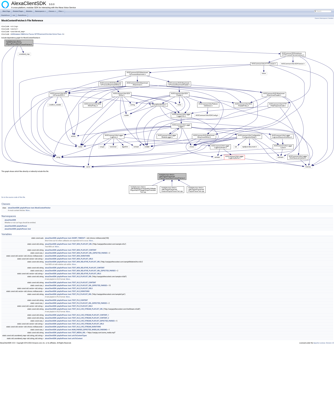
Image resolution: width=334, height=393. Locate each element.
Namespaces (40, 11)
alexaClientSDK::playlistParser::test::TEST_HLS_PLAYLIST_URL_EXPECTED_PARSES (76, 285)
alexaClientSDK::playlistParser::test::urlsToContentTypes (66, 335)
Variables (330, 18)
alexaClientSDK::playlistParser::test (18, 229)
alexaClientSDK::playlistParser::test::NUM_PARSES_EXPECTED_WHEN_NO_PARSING (76, 330)
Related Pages (18, 11)
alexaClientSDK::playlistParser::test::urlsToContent (63, 338)
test (14, 15)
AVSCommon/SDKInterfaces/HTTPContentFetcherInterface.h (37, 34)
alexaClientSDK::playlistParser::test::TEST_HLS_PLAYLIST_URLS (69, 288)
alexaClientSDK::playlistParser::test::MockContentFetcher (29, 208)
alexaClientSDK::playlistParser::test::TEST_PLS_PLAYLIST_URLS (68, 306)
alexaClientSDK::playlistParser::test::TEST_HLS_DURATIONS (67, 291)
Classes (52, 11)
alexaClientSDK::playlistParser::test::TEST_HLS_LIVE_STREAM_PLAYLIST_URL (74, 309)
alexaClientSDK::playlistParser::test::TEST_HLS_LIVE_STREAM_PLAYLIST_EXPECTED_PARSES (80, 321)
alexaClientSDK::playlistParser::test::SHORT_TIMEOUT (65, 238)
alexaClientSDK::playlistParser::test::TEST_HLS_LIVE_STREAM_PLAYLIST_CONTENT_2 (77, 318)
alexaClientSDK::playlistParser (16, 226)
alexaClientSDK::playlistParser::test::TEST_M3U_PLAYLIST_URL (68, 244)
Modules (29, 11)
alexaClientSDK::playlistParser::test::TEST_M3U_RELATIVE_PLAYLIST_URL (72, 262)
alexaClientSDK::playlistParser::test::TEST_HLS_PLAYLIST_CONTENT (70, 282)
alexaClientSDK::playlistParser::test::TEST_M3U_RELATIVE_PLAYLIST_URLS (73, 274)
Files (61, 11)
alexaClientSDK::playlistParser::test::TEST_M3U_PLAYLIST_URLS (69, 259)
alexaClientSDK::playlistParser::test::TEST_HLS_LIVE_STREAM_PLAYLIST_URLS (74, 324)
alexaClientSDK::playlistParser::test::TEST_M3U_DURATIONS (67, 256)
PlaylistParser (5, 15)
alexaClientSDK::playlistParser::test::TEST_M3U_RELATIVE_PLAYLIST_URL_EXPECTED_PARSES (80, 271)
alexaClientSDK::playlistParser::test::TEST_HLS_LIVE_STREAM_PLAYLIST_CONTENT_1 (77, 315)
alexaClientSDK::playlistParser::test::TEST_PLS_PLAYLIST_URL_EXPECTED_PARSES (76, 303)
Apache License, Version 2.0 (324, 343)
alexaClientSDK (10, 220)
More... (28, 210)
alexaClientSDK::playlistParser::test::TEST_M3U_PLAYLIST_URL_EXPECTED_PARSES (76, 253)
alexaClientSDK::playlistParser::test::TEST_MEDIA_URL (65, 333)
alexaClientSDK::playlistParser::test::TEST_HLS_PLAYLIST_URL (68, 276)
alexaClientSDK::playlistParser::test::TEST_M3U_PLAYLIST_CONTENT (70, 250)
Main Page (6, 11)
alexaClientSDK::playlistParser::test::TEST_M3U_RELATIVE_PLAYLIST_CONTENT (75, 268)
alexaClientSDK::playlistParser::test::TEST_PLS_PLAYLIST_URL (68, 294)
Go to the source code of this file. (13, 197)
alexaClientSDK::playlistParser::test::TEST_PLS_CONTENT (66, 300)
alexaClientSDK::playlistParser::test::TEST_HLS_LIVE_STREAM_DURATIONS (73, 327)
